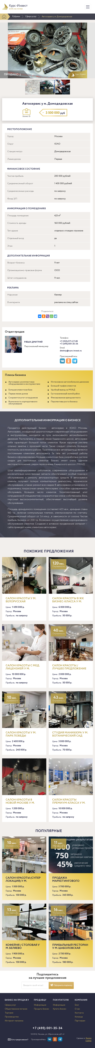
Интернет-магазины (14, 1020)
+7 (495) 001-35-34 (69, 343)
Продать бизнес (41, 1009)
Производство (12, 1016)
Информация (40, 1005)
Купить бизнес (59, 1009)
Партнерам (80, 1020)
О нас (77, 1009)
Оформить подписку (61, 985)
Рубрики (16, 16)
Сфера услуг (30, 16)
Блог (77, 1005)
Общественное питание (16, 1009)
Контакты (79, 1012)
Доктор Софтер (88, 1039)
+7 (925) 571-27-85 (69, 341)
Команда (79, 1016)
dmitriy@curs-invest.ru (71, 350)
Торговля (9, 1012)
